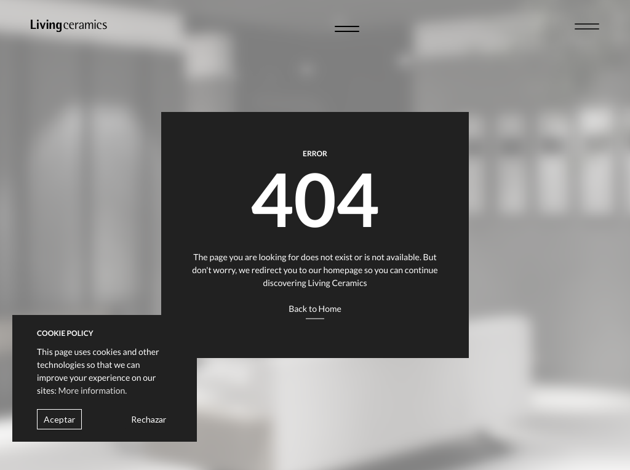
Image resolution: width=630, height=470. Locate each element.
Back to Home (315, 308)
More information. (92, 390)
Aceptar (59, 419)
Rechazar (148, 419)
